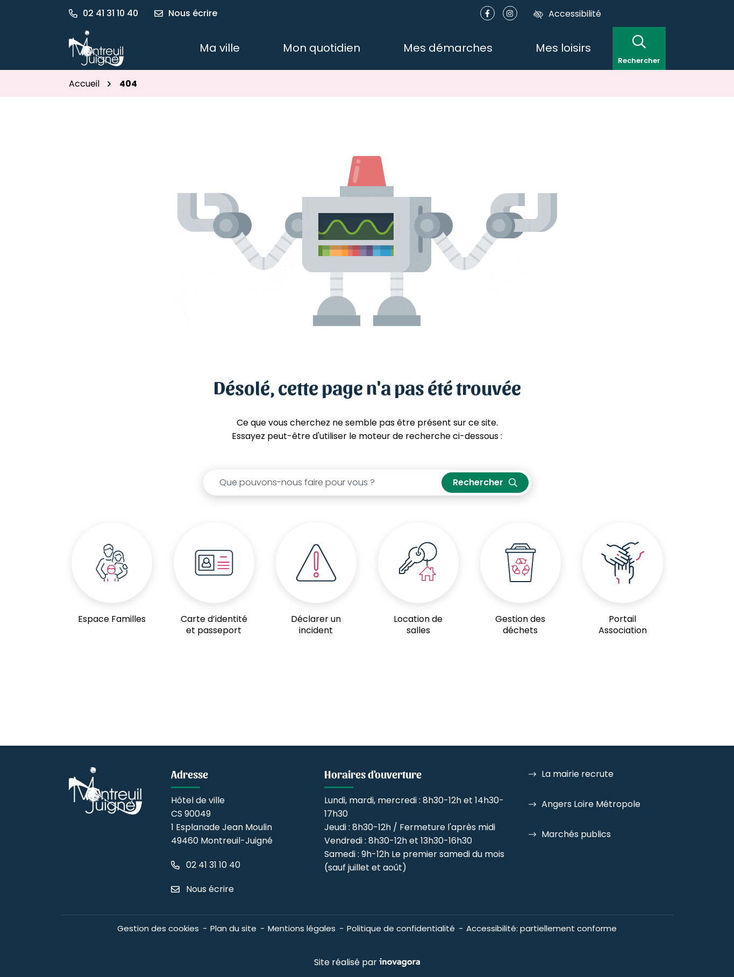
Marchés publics (576, 834)
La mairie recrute (577, 774)
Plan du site (233, 928)
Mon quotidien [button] (321, 47)
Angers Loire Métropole (590, 804)
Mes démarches (448, 47)
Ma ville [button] (219, 47)
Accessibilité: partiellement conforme (541, 928)
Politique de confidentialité (401, 928)
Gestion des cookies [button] (158, 928)
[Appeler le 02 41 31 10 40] (205, 865)
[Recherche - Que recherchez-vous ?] (322, 482)
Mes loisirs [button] (563, 47)
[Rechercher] (639, 48)
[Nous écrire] (185, 13)
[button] (107, 13)
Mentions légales (302, 928)
